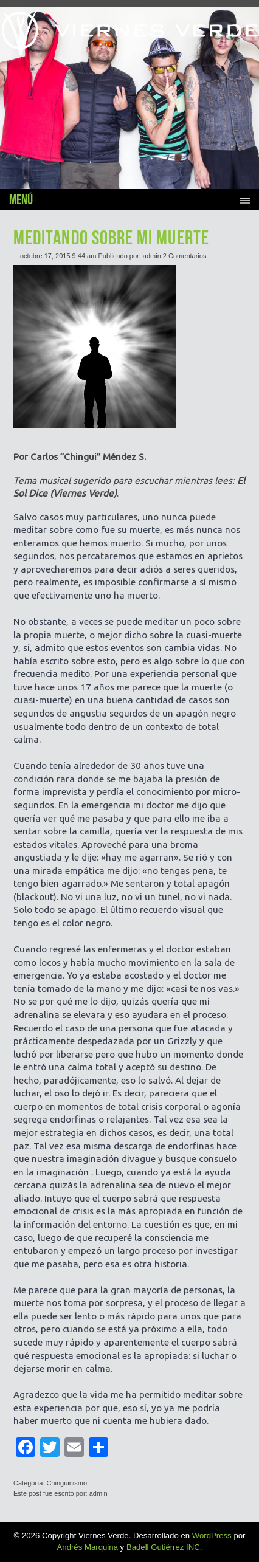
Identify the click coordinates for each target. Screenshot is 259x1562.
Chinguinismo (66, 1483)
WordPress (212, 1535)
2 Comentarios (185, 256)
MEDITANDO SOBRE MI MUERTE (111, 237)
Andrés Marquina (87, 1547)
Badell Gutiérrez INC (163, 1547)
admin (152, 256)
